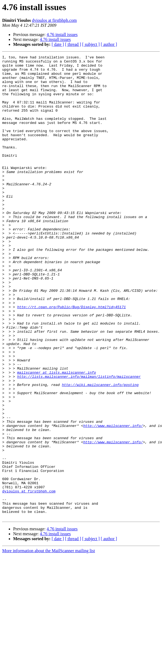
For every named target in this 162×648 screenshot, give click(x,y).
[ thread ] (73, 44)
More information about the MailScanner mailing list (48, 643)
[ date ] (58, 44)
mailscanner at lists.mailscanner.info (56, 436)
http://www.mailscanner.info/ (113, 500)
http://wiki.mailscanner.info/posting (100, 450)
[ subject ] (91, 44)
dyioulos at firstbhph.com (54, 20)
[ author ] (109, 44)
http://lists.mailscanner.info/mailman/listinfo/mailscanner (79, 441)
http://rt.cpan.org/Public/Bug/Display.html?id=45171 (71, 357)
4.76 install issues (62, 34)
